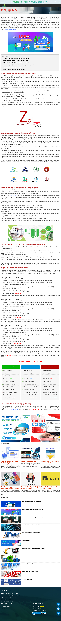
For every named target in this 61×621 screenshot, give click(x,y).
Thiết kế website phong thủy (28, 461)
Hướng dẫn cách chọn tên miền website (29, 563)
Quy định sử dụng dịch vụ (5, 606)
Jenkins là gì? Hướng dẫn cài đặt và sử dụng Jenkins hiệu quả (30, 487)
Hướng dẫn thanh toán (5, 608)
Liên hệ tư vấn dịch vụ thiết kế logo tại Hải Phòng (14, 69)
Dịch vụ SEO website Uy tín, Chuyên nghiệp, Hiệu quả (32, 524)
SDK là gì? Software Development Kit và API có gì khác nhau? (9, 462)
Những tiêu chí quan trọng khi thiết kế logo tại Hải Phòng (15, 60)
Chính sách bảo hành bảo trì (6, 610)
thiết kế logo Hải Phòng (10, 29)
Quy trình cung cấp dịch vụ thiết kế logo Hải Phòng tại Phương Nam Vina (19, 65)
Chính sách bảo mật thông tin (6, 611)
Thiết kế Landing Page (26, 540)
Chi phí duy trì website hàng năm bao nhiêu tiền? (31, 532)
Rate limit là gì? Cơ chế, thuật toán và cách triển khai (50, 462)
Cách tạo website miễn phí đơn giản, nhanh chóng (31, 501)
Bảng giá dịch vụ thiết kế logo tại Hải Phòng (12, 67)
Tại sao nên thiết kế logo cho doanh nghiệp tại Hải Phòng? (16, 58)
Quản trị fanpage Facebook (27, 579)
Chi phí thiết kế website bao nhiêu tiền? (29, 556)
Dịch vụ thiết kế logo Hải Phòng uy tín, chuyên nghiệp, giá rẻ (16, 62)
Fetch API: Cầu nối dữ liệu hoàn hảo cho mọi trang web (50, 487)
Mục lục (30, 56)
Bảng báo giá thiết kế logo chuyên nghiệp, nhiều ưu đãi (32, 509)
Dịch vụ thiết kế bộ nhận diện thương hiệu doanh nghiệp (32, 517)
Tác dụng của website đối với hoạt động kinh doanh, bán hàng (33, 548)
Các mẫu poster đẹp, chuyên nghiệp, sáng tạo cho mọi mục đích (10, 487)
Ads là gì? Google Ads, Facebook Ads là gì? (30, 571)
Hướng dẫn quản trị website (6, 613)
